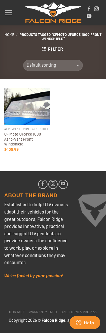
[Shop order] (53, 65)
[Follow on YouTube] (89, 16)
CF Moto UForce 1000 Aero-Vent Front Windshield (22, 139)
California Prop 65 (79, 312)
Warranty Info (43, 312)
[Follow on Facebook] (89, 9)
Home (9, 34)
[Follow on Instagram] (96, 9)
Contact (17, 312)
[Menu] (8, 13)
